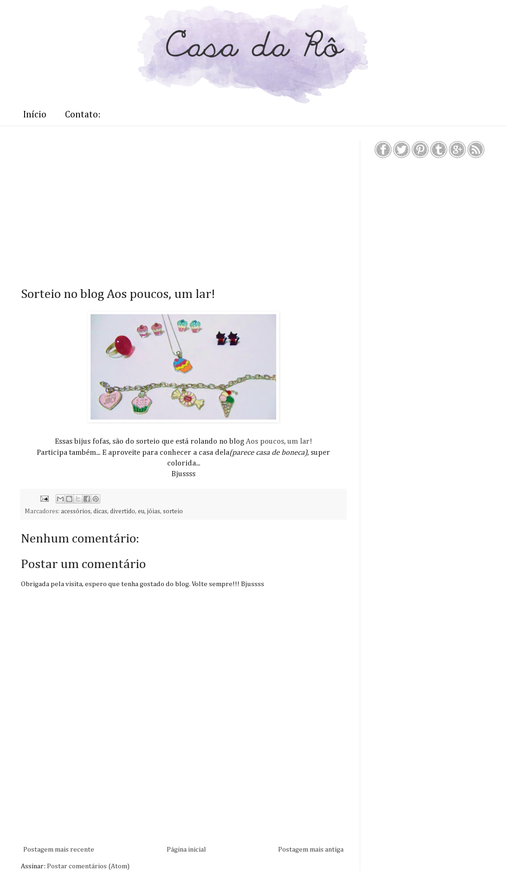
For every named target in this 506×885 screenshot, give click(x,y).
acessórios (76, 511)
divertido (122, 511)
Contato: (83, 114)
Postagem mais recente (58, 849)
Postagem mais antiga (311, 849)
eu (141, 511)
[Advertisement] (165, 205)
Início (34, 114)
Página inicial (186, 849)
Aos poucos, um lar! (278, 442)
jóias (153, 511)
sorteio (173, 511)
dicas (100, 511)
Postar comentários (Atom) (88, 866)
